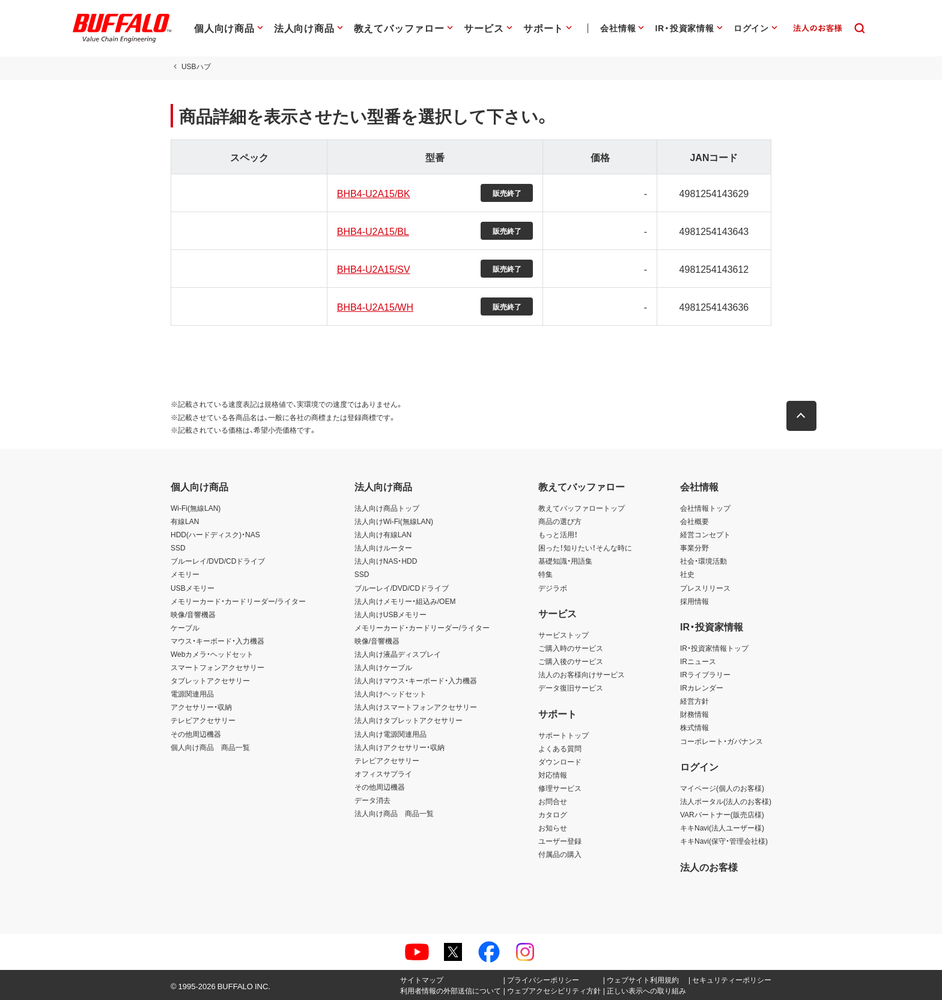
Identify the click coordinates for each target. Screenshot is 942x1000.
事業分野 (694, 547)
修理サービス (560, 787)
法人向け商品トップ (386, 507)
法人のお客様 (709, 866)
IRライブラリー (705, 674)
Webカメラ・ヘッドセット (212, 653)
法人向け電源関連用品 (390, 733)
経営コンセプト (705, 534)
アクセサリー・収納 (201, 706)
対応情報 (552, 774)
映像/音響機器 (193, 614)
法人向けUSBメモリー (390, 614)
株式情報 (694, 727)
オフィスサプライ (383, 773)
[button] (801, 416)
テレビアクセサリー (203, 720)
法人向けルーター (383, 547)
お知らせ (552, 827)
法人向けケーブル (383, 667)
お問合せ (552, 801)
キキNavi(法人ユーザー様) (722, 827)
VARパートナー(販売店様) (722, 814)
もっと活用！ (558, 534)
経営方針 (694, 700)
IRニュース (698, 661)
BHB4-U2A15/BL (373, 231)
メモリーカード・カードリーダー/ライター (238, 601)
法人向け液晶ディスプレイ (397, 653)
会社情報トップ (705, 507)
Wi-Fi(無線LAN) (195, 507)
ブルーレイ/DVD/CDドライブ (218, 560)
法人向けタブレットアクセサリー (408, 720)
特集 (545, 574)
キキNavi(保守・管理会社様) (724, 840)
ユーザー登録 (560, 840)
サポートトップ (563, 735)
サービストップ (563, 634)
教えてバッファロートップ (581, 507)
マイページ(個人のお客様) (722, 787)
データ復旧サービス (570, 687)
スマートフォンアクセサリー (217, 667)
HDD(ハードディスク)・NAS (215, 534)
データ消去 (372, 799)
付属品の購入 (560, 854)
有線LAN (185, 521)
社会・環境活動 (703, 560)
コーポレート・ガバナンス (721, 741)
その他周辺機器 (196, 733)
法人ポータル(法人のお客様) (725, 801)
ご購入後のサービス (570, 661)
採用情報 (694, 601)
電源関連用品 (192, 693)
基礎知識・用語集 (565, 560)
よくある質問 (560, 748)
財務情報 (694, 714)
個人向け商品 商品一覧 (210, 747)
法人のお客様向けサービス (581, 674)
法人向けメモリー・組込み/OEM (405, 601)
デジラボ (552, 587)
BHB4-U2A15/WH (375, 306)
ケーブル (185, 627)
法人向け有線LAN (383, 534)
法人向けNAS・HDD (386, 560)
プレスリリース (705, 587)
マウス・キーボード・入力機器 (217, 640)
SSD (178, 547)
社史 (687, 574)
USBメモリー (192, 587)
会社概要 (694, 521)
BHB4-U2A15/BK (373, 193)
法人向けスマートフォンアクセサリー (415, 706)
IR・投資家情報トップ (714, 647)
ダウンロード (560, 761)
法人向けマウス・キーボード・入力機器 (415, 680)
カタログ (552, 814)
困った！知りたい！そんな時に (585, 547)
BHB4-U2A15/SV (373, 268)
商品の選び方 (560, 521)
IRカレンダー (701, 687)
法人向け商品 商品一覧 (394, 813)
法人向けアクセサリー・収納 (399, 747)
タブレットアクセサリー (210, 680)
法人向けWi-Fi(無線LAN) (393, 521)
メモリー (185, 574)
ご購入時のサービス (570, 647)
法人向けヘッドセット (390, 693)
